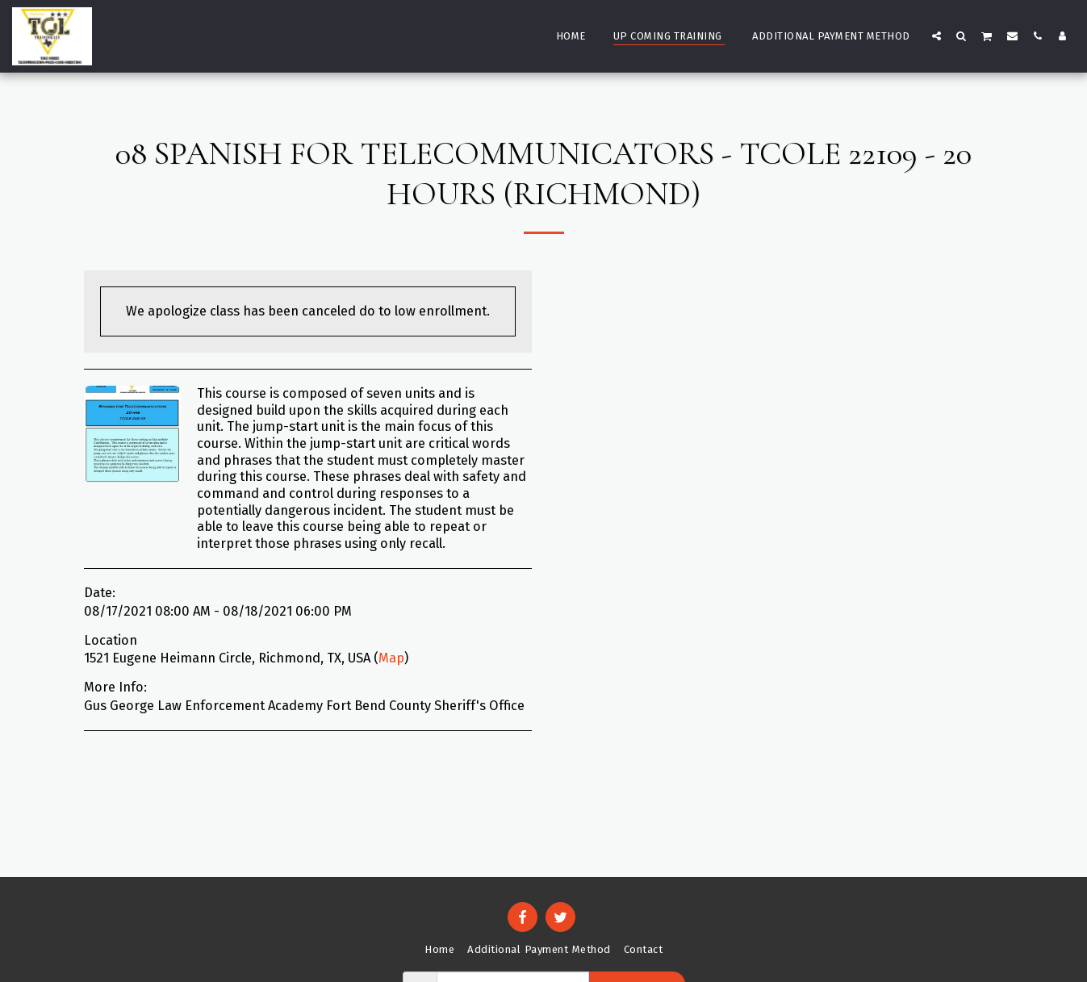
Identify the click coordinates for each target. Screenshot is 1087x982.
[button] (936, 35)
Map (391, 658)
